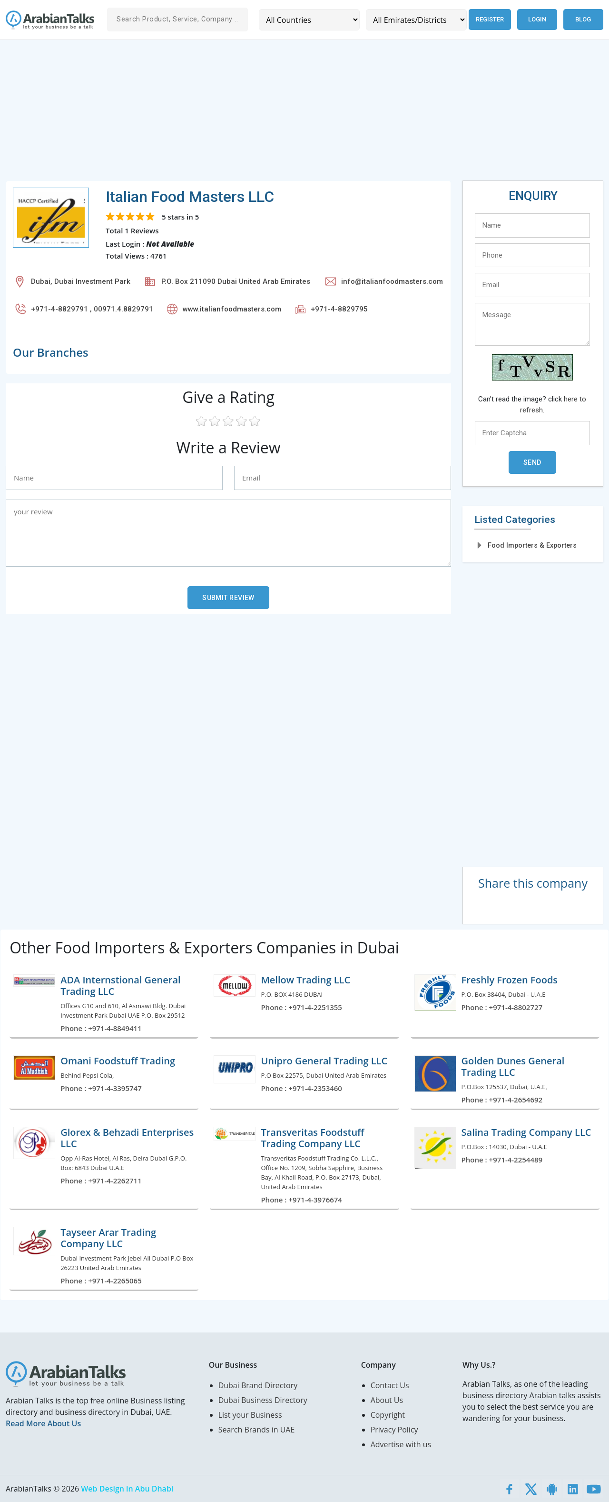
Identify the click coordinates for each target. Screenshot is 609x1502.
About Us (387, 1400)
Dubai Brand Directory (258, 1385)
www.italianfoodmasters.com (232, 309)
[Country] (309, 20)
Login (537, 19)
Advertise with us (401, 1444)
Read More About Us (43, 1423)
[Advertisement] (291, 113)
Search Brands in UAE (256, 1429)
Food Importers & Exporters (532, 545)
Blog (583, 19)
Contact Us (390, 1385)
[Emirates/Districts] (415, 20)
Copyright (388, 1415)
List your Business (250, 1415)
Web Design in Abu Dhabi (127, 1488)
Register (489, 19)
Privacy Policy (394, 1429)
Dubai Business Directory (262, 1400)
